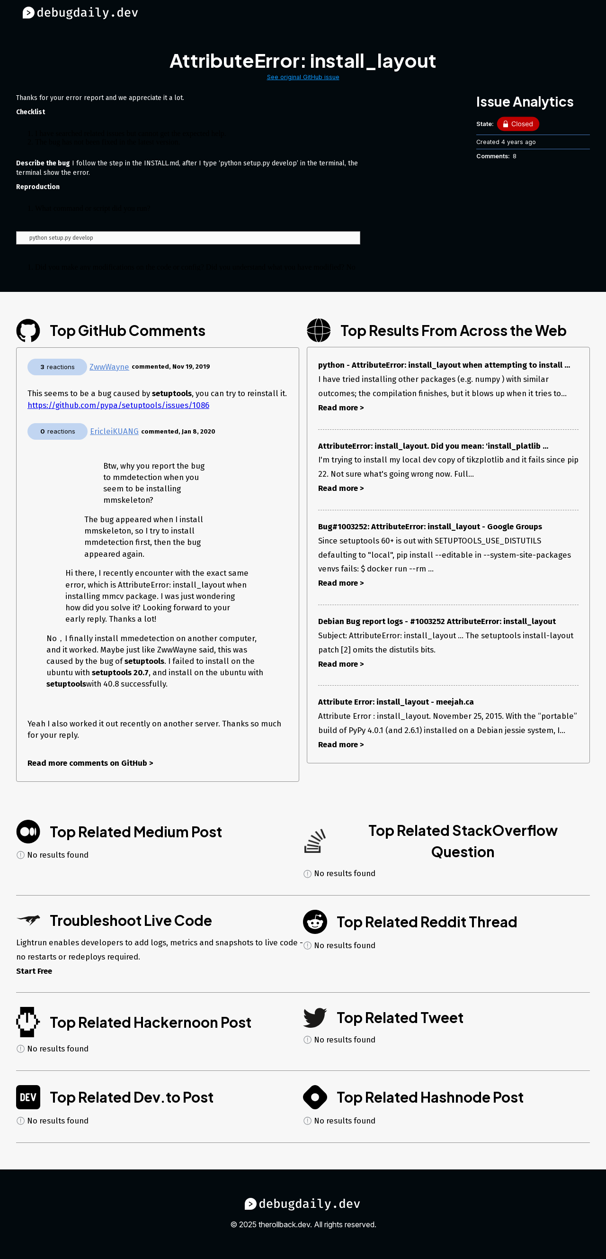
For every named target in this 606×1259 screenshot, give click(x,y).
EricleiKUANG (114, 431)
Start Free (34, 971)
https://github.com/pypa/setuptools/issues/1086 (118, 405)
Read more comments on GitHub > (90, 763)
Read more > (341, 407)
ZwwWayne (109, 366)
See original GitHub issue (303, 77)
